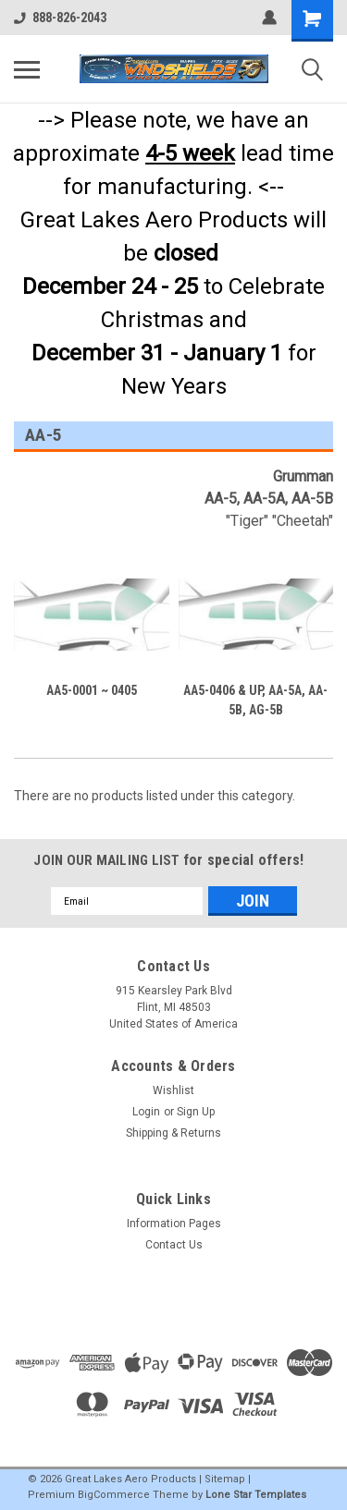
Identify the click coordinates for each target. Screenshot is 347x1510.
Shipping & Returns (173, 1132)
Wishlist (173, 1090)
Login (146, 1111)
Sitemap (224, 1479)
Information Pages (174, 1223)
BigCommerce (114, 1495)
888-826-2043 (60, 17)
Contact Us (174, 1244)
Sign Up (196, 1111)
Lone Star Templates (255, 1495)
